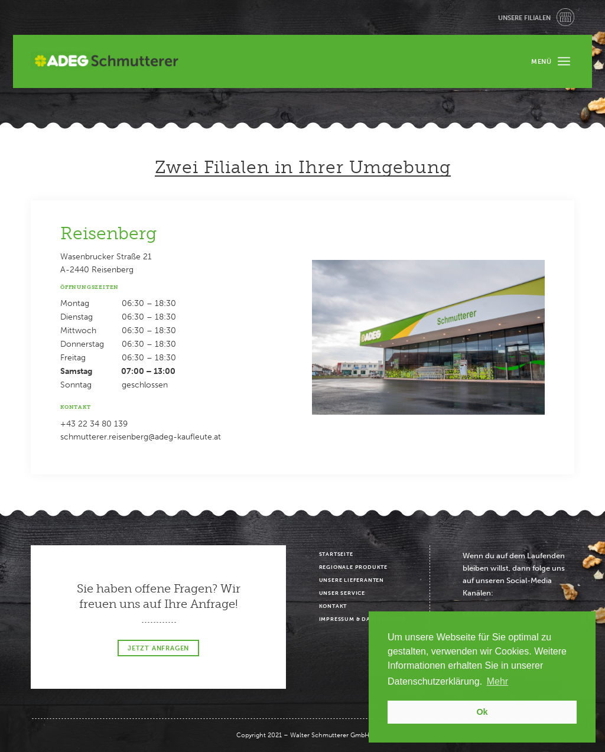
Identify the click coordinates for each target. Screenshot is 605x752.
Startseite (336, 554)
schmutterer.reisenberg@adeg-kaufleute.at (140, 437)
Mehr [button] (497, 681)
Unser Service (342, 593)
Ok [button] (481, 712)
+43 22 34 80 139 (94, 424)
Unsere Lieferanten (351, 580)
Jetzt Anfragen (158, 648)
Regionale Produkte (353, 567)
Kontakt (333, 606)
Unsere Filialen (524, 18)
